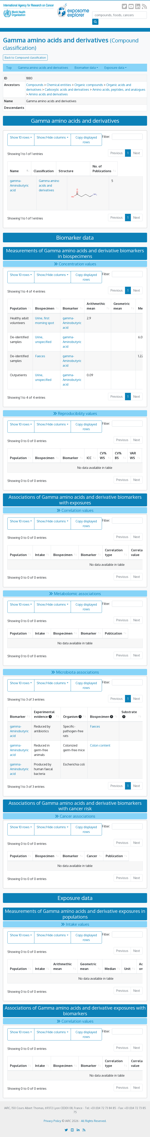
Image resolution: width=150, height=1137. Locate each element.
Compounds (34, 85)
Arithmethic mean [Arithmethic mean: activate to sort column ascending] (96, 306)
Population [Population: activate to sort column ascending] (18, 308)
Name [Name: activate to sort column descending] (14, 171)
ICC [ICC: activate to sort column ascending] (89, 458)
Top (9, 68)
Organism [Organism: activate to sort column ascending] (72, 717)
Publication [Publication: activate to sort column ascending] (124, 633)
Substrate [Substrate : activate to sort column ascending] (129, 714)
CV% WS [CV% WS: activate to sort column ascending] (103, 455)
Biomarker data (85, 68)
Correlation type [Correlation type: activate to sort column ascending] (114, 552)
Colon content (100, 745)
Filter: (122, 137)
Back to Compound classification (25, 57)
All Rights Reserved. (93, 1121)
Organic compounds (88, 85)
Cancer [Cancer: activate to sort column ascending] (100, 856)
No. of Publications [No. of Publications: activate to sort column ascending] (122, 168)
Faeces (40, 356)
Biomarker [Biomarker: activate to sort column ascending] (70, 308)
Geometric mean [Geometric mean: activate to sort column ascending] (121, 306)
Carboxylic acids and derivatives (67, 89)
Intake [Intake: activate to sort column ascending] (40, 555)
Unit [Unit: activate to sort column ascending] (127, 969)
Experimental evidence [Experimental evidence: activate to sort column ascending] (44, 714)
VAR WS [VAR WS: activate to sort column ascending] (133, 455)
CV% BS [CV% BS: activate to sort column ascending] (118, 455)
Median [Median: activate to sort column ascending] (110, 969)
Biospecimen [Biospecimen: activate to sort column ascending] (44, 308)
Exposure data (114, 68)
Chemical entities (59, 85)
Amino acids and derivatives (48, 94)
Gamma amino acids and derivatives (43, 68)
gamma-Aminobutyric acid (72, 322)
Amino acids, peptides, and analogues (118, 89)
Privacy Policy (52, 1121)
